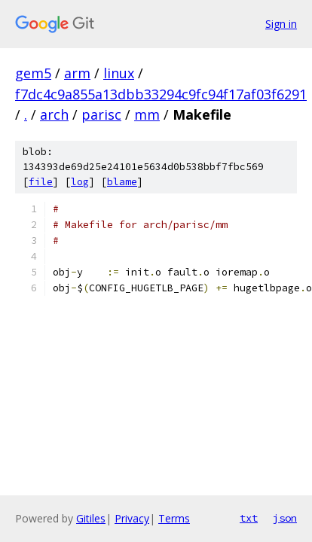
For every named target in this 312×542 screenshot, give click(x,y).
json (285, 518)
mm (147, 114)
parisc (101, 114)
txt (249, 518)
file (41, 181)
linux (118, 73)
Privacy (132, 518)
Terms (174, 518)
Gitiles (91, 518)
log (80, 181)
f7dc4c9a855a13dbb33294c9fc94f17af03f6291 (161, 94)
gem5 (33, 73)
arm (77, 73)
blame (122, 181)
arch (54, 114)
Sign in (281, 24)
